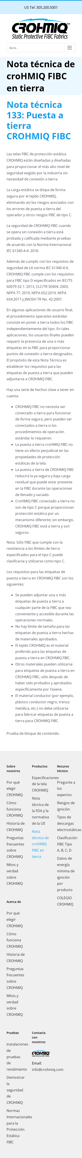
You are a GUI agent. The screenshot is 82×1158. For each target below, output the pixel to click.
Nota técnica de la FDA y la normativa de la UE (40, 811)
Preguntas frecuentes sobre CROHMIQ (15, 847)
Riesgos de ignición (66, 806)
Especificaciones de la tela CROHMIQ (41, 784)
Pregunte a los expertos (66, 788)
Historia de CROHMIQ (16, 826)
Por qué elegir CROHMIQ (15, 788)
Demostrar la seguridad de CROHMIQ (16, 1090)
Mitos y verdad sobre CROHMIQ (15, 874)
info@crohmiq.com (47, 1069)
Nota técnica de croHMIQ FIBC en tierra (40, 844)
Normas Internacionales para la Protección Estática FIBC (16, 1126)
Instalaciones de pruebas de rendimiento (16, 1057)
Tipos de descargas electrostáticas (66, 823)
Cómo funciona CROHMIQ (15, 809)
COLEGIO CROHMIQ (65, 901)
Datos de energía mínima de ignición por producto (66, 874)
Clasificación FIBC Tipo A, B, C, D (66, 844)
